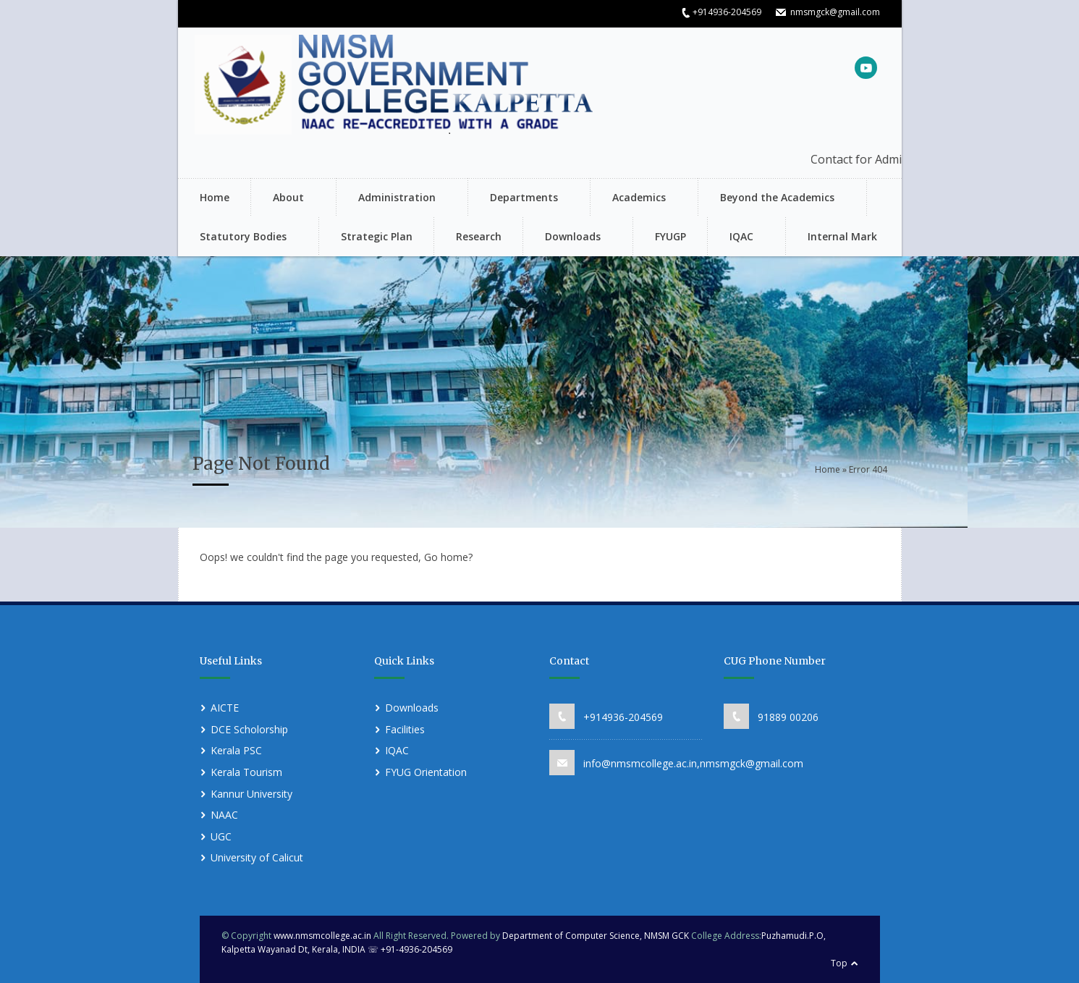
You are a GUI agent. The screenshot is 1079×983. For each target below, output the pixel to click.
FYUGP (670, 236)
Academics (637, 198)
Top (839, 963)
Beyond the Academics (775, 198)
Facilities (405, 729)
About (286, 198)
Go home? (448, 557)
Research (479, 236)
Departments (521, 198)
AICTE (225, 707)
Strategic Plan (376, 236)
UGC (221, 836)
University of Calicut (257, 857)
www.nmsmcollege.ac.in (322, 935)
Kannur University (251, 794)
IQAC (739, 237)
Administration (395, 198)
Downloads (570, 237)
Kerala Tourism (246, 772)
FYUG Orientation (426, 772)
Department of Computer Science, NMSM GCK (596, 935)
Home (214, 197)
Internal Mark (842, 236)
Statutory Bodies (241, 237)
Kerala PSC (236, 750)
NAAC (224, 815)
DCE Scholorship (249, 729)
